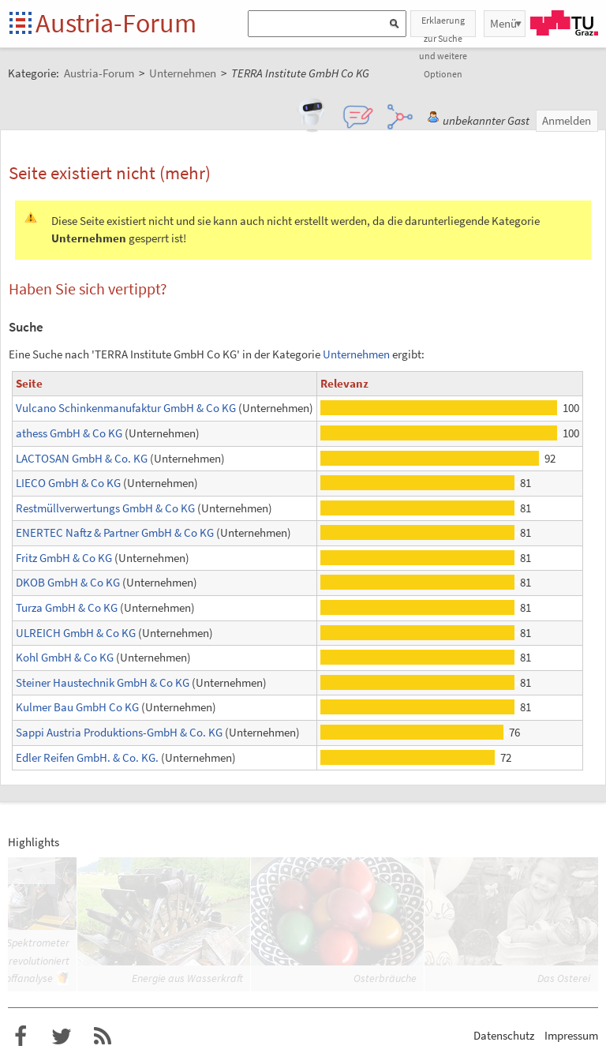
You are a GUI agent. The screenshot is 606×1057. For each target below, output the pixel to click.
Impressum (571, 1035)
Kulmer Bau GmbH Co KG (77, 706)
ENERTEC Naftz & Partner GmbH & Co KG (115, 532)
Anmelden (566, 120)
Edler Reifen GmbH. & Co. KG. (87, 757)
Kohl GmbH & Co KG (65, 657)
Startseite (22, 24)
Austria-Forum (116, 22)
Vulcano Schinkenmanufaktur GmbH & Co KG (126, 407)
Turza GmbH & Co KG (67, 607)
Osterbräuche (385, 978)
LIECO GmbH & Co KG (68, 482)
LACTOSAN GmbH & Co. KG (82, 458)
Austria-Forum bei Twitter (61, 1036)
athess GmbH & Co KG (69, 432)
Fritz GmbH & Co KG (64, 557)
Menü (503, 23)
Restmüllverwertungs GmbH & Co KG (105, 507)
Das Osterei (563, 978)
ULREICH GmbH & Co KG (76, 632)
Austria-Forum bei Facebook (20, 1036)
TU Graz (564, 23)
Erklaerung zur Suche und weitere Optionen (443, 25)
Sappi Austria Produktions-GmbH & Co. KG (119, 732)
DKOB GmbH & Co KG (68, 582)
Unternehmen (356, 354)
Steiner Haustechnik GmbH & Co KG (102, 682)
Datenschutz (503, 1035)
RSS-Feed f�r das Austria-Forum (102, 1036)
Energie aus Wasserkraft (187, 978)
